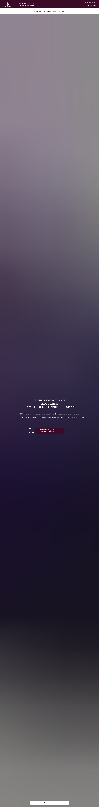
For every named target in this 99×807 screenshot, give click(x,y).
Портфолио (47, 11)
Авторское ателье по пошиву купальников (26, 4)
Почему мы (37, 11)
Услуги (55, 11)
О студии (62, 11)
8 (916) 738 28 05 (91, 2)
